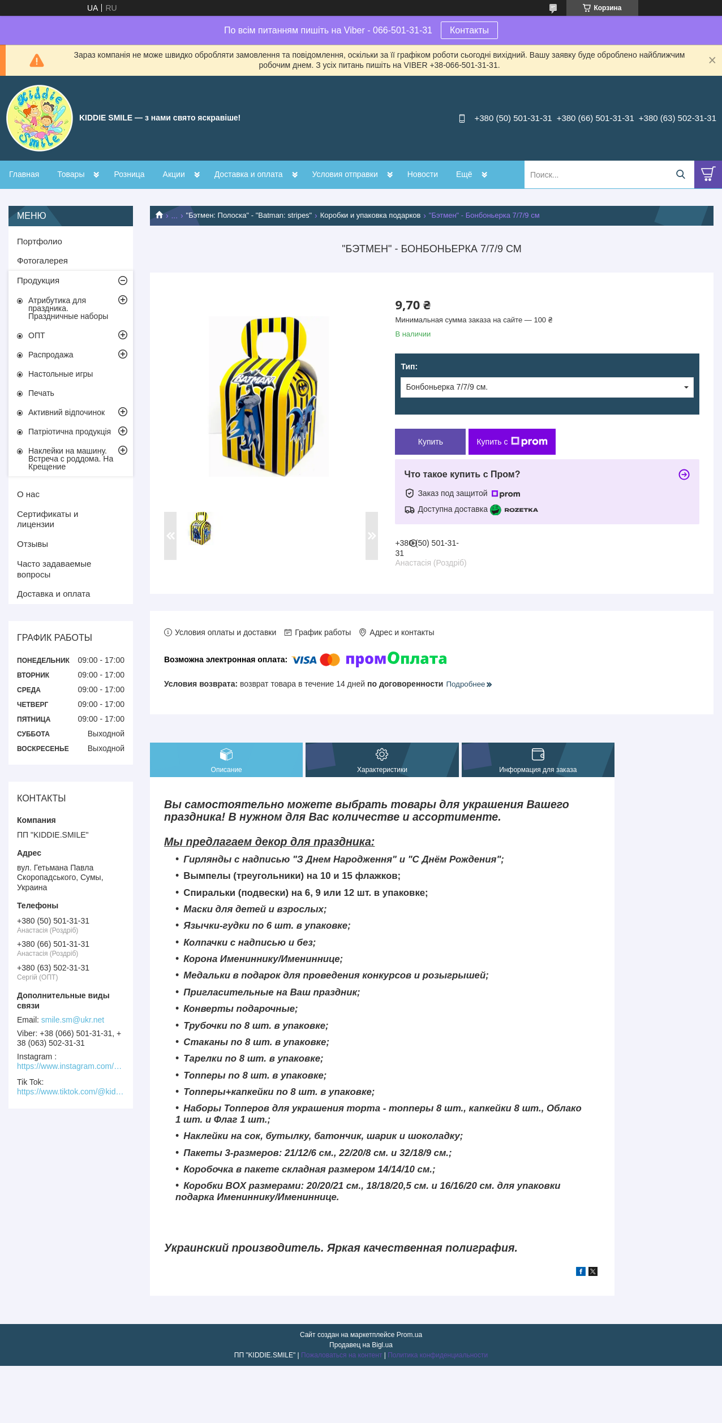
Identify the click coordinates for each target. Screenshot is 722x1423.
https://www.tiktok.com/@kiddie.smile (70, 1091)
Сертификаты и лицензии (47, 519)
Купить (430, 441)
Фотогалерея (42, 260)
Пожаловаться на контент (341, 1355)
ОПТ (36, 335)
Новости (422, 174)
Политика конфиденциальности (438, 1355)
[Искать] (680, 174)
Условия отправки (345, 174)
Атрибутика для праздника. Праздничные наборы (68, 308)
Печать (41, 393)
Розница (129, 174)
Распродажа (51, 354)
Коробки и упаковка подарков (370, 215)
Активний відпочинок (66, 412)
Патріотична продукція (69, 431)
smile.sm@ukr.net (72, 1019)
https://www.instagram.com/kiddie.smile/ (70, 1066)
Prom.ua (409, 1335)
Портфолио (39, 241)
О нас (28, 494)
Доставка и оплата (248, 174)
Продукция (38, 280)
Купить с (511, 442)
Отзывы (32, 544)
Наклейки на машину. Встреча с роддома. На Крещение (70, 458)
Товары (70, 174)
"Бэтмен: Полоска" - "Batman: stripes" (249, 215)
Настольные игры (60, 373)
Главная (24, 174)
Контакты (469, 30)
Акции (174, 174)
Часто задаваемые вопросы (54, 569)
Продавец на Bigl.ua (361, 1345)
